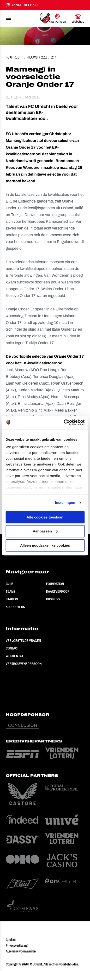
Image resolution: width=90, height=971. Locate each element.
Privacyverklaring (17, 945)
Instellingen (65, 502)
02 (52, 57)
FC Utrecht (14, 57)
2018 (44, 57)
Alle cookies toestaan (45, 517)
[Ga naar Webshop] (78, 18)
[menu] (9, 18)
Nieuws (32, 57)
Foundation (55, 584)
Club (9, 584)
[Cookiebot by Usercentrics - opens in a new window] (64, 422)
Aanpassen (45, 531)
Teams (11, 591)
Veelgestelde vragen (23, 640)
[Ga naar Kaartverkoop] (57, 18)
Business (53, 599)
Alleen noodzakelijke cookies (45, 545)
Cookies (11, 940)
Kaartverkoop (57, 591)
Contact (12, 648)
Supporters (15, 607)
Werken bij (14, 656)
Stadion (12, 599)
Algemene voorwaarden (21, 951)
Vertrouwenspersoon (24, 664)
